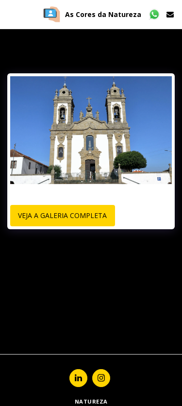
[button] (10, 14)
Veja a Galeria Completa (62, 215)
